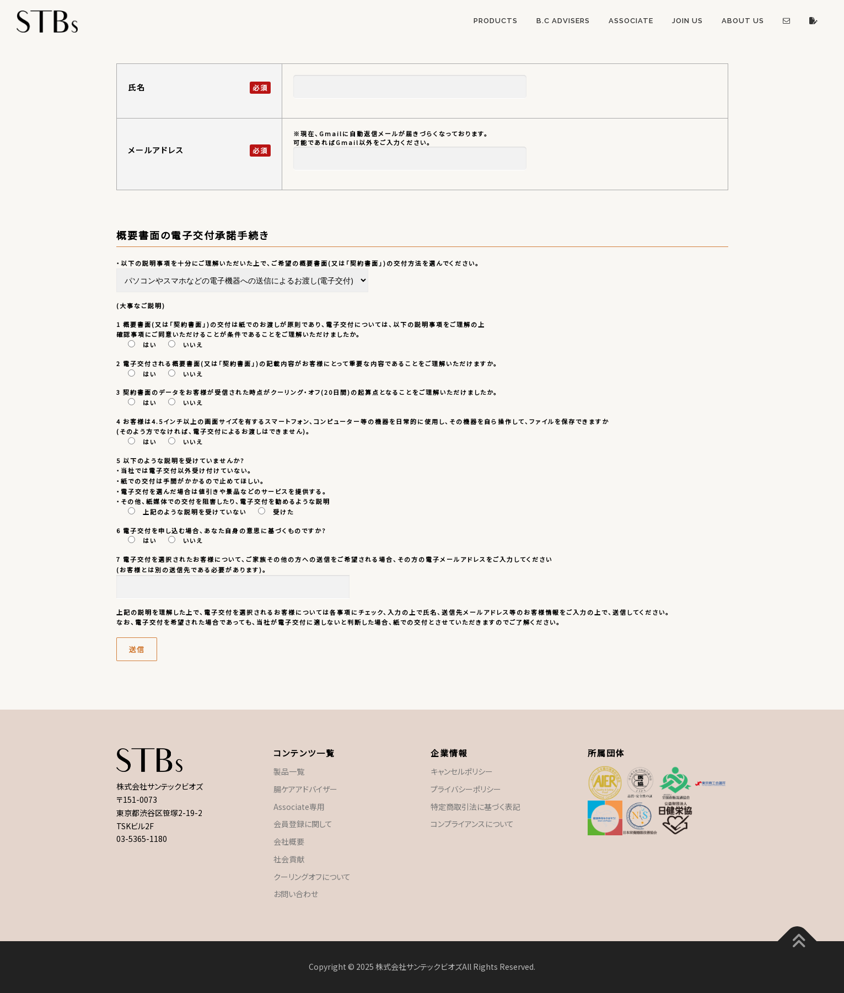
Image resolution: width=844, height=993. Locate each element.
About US (743, 21)
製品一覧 (288, 771)
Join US (687, 21)
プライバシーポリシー (466, 789)
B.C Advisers (563, 21)
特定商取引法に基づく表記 (475, 806)
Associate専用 (299, 806)
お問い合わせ (295, 893)
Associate (631, 21)
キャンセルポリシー (462, 771)
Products (496, 21)
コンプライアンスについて (472, 823)
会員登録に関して (302, 823)
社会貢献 (288, 859)
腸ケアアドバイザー (305, 789)
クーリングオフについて (312, 876)
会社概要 (288, 841)
